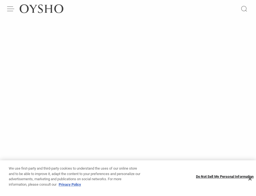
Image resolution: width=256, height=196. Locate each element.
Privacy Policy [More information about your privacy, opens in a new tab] (70, 187)
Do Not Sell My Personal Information (225, 179)
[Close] (250, 182)
